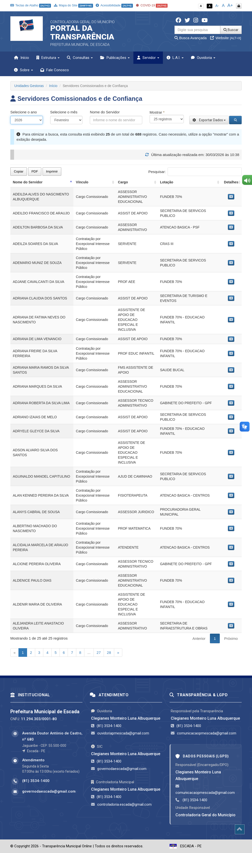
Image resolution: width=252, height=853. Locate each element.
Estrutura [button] (48, 57)
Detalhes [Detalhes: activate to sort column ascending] (231, 182)
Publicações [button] (115, 57)
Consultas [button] (80, 57)
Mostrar (157, 112)
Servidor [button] (148, 57)
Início (21, 57)
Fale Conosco (54, 70)
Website (225, 38)
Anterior (198, 638)
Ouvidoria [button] (203, 57)
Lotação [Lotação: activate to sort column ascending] (166, 182)
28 (109, 652)
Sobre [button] (23, 70)
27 (99, 652)
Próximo (231, 638)
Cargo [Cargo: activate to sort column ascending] (123, 182)
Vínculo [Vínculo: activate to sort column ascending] (82, 182)
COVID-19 (152, 5)
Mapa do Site (73, 5)
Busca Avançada (190, 38)
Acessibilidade (114, 5)
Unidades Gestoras (29, 86)
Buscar (230, 30)
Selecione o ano (23, 112)
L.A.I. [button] (175, 57)
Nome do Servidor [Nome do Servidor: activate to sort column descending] (28, 182)
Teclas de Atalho (30, 5)
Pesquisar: (195, 171)
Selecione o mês (64, 112)
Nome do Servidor (105, 112)
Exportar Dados (209, 120)
